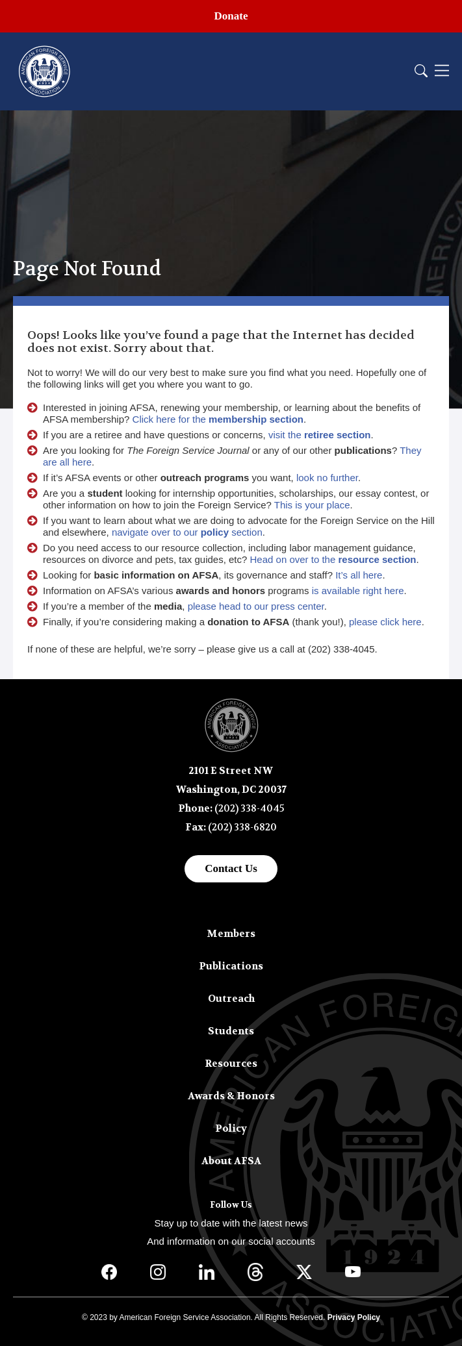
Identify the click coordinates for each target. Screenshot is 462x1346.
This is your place (312, 504)
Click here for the (218, 419)
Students (231, 1031)
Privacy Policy (353, 1317)
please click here (385, 621)
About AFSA (231, 1160)
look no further (327, 477)
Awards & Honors (231, 1096)
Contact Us (231, 868)
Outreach (231, 998)
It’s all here (358, 574)
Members (231, 933)
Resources (231, 1063)
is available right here (358, 590)
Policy (231, 1128)
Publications (231, 966)
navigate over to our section (187, 532)
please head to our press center (256, 606)
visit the (319, 434)
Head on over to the (333, 559)
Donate (231, 16)
